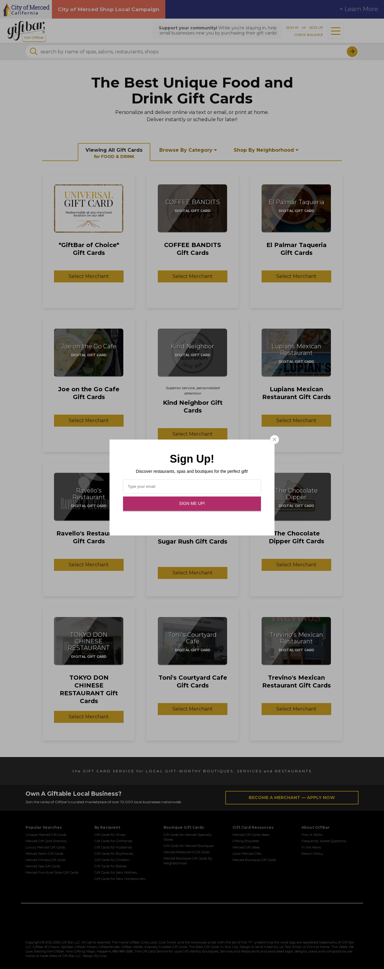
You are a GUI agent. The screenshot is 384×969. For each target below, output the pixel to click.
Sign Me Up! (192, 503)
